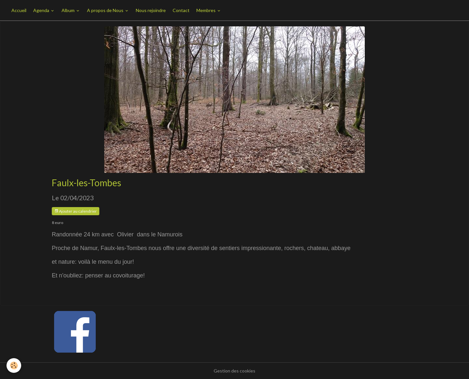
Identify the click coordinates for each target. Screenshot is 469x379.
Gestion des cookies (234, 370)
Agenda (41, 10)
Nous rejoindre (151, 10)
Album (69, 10)
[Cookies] (14, 365)
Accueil (18, 10)
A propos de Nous (105, 10)
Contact (181, 10)
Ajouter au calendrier (75, 211)
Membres (206, 10)
